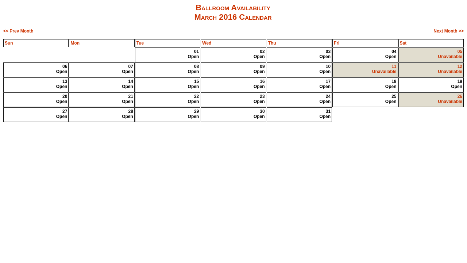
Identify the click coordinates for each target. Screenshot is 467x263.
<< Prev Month (18, 31)
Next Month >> (448, 31)
